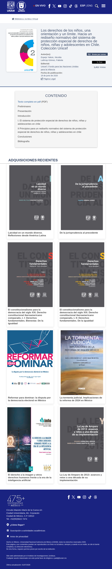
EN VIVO (39, 5)
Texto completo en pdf (29, 101)
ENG (90, 5)
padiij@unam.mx (60, 558)
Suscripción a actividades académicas (26, 530)
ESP (82, 5)
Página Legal (48, 79)
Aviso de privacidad (17, 536)
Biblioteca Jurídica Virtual (25, 19)
